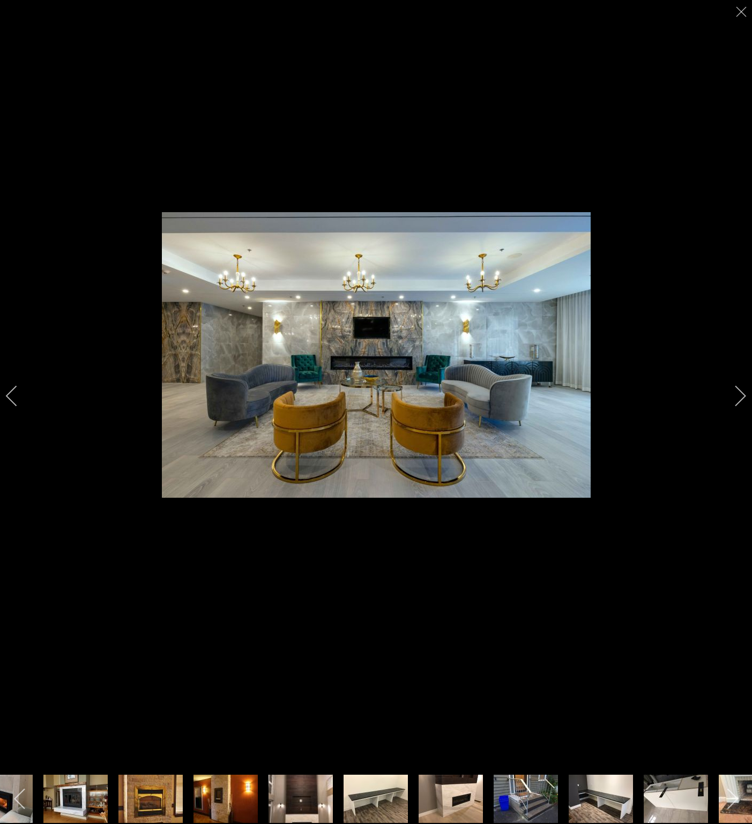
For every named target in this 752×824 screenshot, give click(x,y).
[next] (733, 395)
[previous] (19, 395)
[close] (742, 11)
